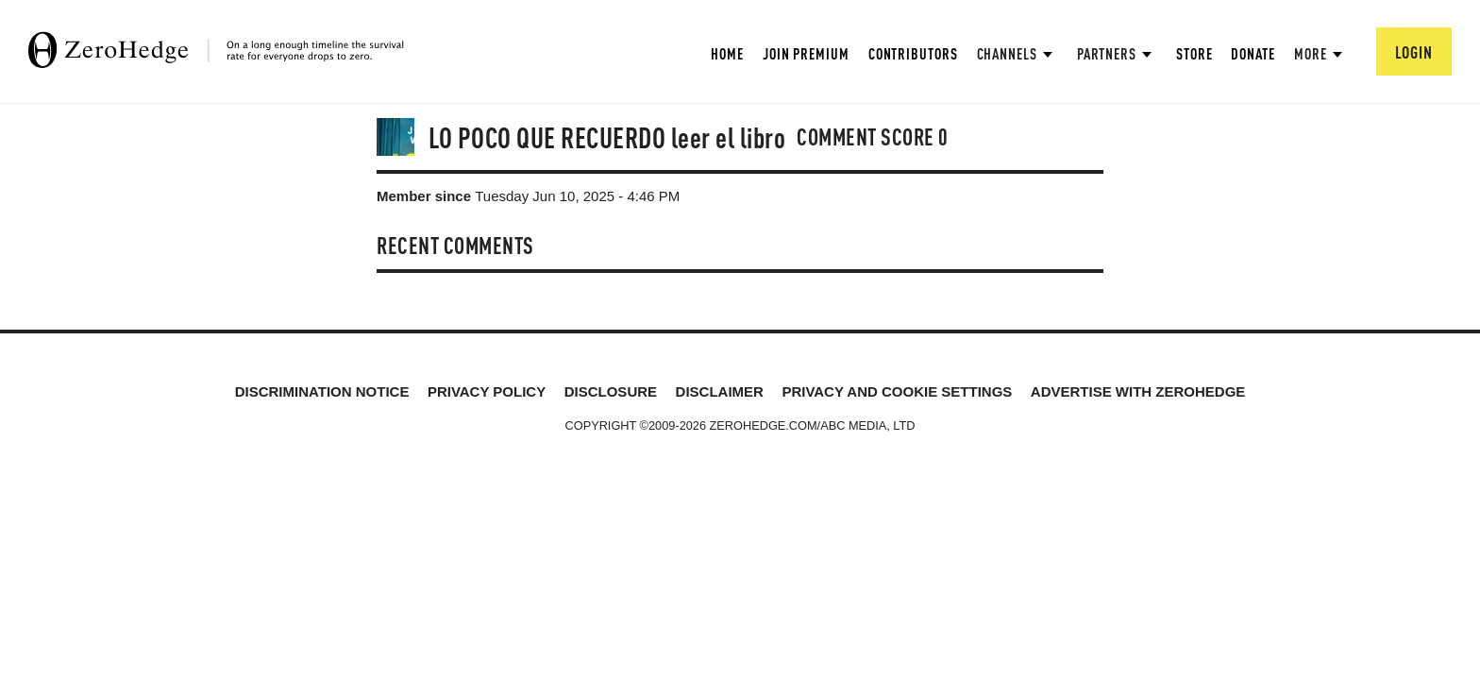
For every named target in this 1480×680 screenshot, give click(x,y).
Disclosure (610, 391)
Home (727, 53)
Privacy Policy (487, 391)
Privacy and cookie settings (897, 391)
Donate (1252, 53)
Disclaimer (720, 391)
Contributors (913, 53)
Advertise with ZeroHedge (1138, 391)
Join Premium (806, 53)
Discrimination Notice (322, 391)
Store (1194, 53)
